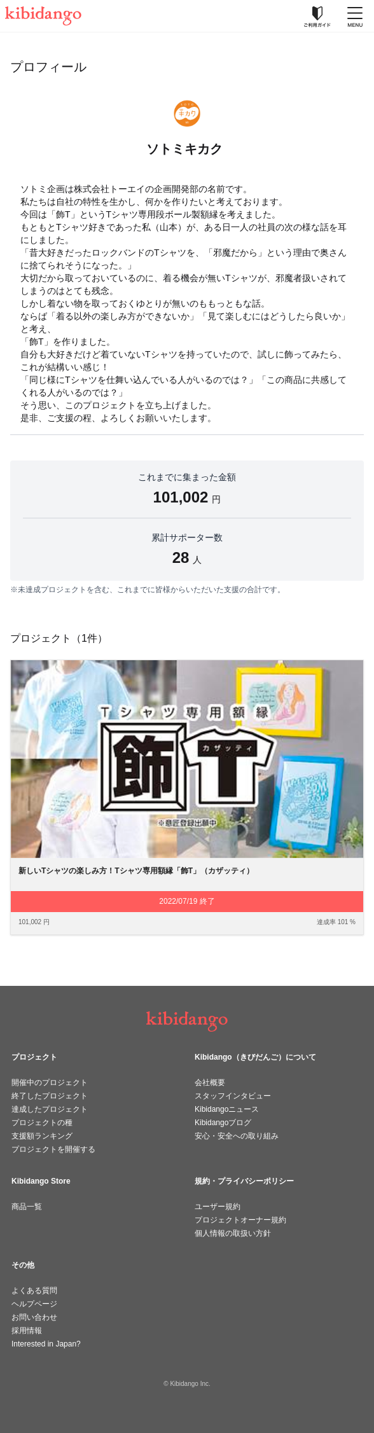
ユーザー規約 (217, 1206)
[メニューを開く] (355, 15)
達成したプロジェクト (49, 1109)
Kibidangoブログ (223, 1122)
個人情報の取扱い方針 (233, 1233)
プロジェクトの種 (42, 1122)
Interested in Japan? (46, 1344)
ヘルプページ (34, 1303)
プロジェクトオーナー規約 (240, 1219)
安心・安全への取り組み (237, 1136)
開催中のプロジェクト (49, 1082)
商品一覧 (26, 1206)
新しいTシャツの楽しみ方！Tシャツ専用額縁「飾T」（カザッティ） (136, 870)
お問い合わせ (34, 1317)
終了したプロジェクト (49, 1095)
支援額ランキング (42, 1136)
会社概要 (210, 1082)
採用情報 (26, 1330)
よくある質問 (34, 1290)
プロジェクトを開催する (53, 1149)
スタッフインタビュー (233, 1095)
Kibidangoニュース (227, 1109)
